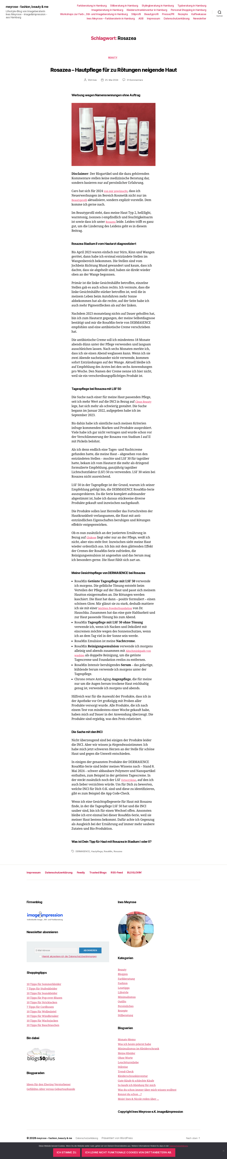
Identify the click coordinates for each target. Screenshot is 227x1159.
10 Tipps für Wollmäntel (44, 1024)
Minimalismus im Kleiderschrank (142, 1061)
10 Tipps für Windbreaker (45, 1029)
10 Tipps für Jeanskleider (45, 1006)
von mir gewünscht (117, 204)
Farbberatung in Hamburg (92, 6)
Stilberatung (127, 1028)
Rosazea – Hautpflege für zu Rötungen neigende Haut (113, 76)
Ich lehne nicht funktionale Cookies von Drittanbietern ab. (128, 1152)
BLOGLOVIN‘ (162, 885)
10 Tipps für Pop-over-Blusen (47, 1011)
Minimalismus (128, 1010)
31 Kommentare (135, 92)
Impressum (153, 19)
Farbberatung (128, 991)
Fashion (123, 996)
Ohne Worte (126, 1071)
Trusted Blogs (116, 885)
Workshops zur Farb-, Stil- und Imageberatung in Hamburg (94, 15)
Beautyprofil (151, 15)
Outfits (123, 1014)
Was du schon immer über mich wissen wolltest (152, 1103)
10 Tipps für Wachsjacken (45, 1034)
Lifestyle (124, 1005)
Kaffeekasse (198, 15)
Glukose (92, 550)
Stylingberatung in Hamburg (158, 6)
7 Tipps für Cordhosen (42, 1020)
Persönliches (127, 1019)
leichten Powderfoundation (118, 621)
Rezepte (183, 15)
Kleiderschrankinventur (135, 1089)
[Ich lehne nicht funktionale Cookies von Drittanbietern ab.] (223, 1150)
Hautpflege (98, 864)
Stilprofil (136, 15)
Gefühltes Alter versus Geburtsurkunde (55, 1102)
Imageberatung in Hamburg (107, 10)
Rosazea (111, 235)
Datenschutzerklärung (177, 19)
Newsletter (199, 19)
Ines (94, 92)
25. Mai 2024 (111, 92)
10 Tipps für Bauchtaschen (46, 1038)
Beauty (113, 59)
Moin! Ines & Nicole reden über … (142, 1112)
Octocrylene (130, 793)
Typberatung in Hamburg (191, 6)
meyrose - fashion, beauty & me (28, 7)
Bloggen (123, 987)
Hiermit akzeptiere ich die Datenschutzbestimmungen (69, 969)
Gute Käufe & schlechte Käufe (139, 1094)
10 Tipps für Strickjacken (44, 1015)
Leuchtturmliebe (130, 1075)
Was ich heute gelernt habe (137, 1057)
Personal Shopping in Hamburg (188, 10)
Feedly (94, 885)
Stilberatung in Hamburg (124, 6)
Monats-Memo (128, 1052)
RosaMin (110, 864)
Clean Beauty (144, 415)
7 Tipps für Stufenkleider (45, 1001)
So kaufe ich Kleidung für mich (140, 1098)
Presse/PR (168, 15)
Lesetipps (124, 1001)
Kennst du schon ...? (132, 1107)
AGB (140, 19)
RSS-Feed (140, 885)
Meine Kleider (128, 1066)
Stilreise (124, 1080)
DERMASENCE (83, 864)
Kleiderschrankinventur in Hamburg (147, 10)
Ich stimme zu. (67, 1152)
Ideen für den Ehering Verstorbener (52, 1097)
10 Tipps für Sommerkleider (47, 997)
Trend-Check (127, 1084)
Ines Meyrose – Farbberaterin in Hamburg (111, 19)
